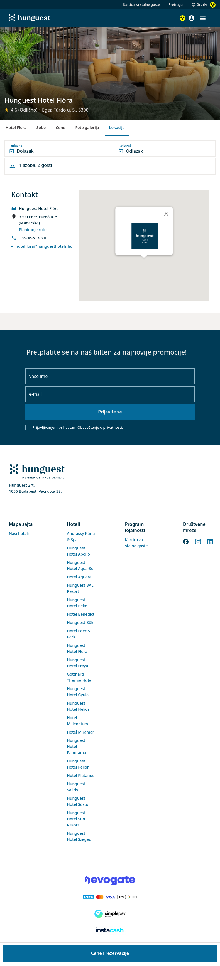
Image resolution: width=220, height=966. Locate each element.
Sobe (41, 127)
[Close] (166, 213)
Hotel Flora (16, 127)
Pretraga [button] (175, 4)
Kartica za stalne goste (141, 4)
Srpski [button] (202, 4)
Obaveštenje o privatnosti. (100, 427)
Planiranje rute (33, 229)
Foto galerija (87, 127)
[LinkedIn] (210, 541)
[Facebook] (186, 541)
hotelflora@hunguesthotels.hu (44, 246)
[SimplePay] (110, 914)
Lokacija (117, 127)
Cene (60, 127)
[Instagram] (198, 541)
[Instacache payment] (110, 930)
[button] (203, 18)
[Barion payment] (110, 897)
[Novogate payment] (110, 880)
